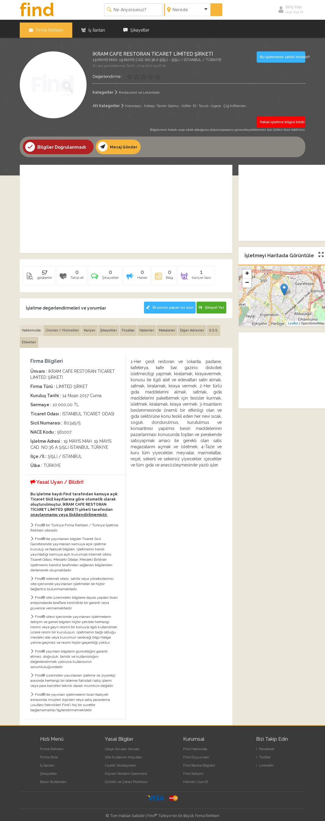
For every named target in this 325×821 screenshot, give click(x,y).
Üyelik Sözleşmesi (120, 761)
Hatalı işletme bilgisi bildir (281, 118)
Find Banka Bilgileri (199, 761)
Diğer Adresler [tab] (192, 326)
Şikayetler (136, 27)
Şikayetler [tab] (108, 326)
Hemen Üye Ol (195, 778)
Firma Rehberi (46, 27)
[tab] (105, 274)
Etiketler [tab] (29, 338)
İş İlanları (93, 27)
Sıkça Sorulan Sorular (122, 745)
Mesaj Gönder (119, 143)
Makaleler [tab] (167, 326)
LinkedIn (265, 761)
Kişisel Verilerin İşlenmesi (126, 769)
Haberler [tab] (146, 326)
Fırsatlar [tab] (128, 326)
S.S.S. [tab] (213, 326)
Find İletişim (193, 769)
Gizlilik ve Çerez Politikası (126, 778)
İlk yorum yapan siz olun (167, 305)
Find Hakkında (195, 745)
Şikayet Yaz (211, 305)
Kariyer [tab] (89, 326)
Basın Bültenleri (53, 778)
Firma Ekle (49, 753)
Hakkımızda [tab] (31, 326)
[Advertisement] (126, 205)
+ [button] (247, 270)
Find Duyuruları (196, 753)
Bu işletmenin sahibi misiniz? (282, 53)
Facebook (265, 745)
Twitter (263, 753)
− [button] (247, 280)
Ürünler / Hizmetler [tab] (62, 326)
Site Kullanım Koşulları (123, 753)
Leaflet (293, 320)
